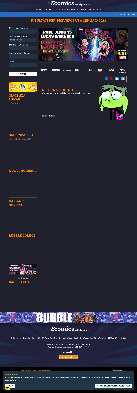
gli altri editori (123, 70)
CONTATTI (48, 10)
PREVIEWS (94, 10)
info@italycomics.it (68, 338)
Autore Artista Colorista (19, 53)
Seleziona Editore (18, 36)
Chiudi (10, 386)
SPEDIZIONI (82, 10)
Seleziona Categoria (18, 28)
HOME (39, 10)
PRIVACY (71, 10)
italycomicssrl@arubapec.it (93, 338)
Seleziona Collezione (19, 45)
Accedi (131, 14)
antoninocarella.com (68, 357)
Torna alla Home (49, 116)
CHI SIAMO (60, 10)
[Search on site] (116, 14)
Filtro (22, 74)
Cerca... (12, 61)
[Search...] (23, 56)
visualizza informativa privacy (113, 386)
